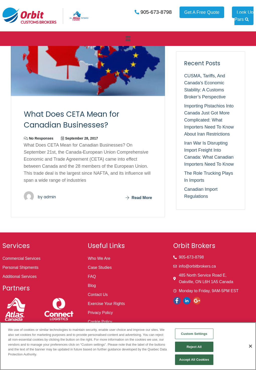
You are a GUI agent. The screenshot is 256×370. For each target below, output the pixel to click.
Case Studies (100, 267)
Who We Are (99, 258)
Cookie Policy (100, 322)
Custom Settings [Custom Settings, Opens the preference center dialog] (194, 334)
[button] (128, 38)
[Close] (250, 346)
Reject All (194, 347)
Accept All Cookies (194, 359)
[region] (128, 346)
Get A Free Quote (201, 12)
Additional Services (20, 276)
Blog (92, 285)
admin (50, 197)
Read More (139, 198)
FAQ (92, 276)
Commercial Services (21, 258)
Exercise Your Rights (106, 303)
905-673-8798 (155, 12)
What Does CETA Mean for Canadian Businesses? (71, 120)
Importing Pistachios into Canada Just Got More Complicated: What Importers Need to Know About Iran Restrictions (209, 120)
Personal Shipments (20, 267)
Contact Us (98, 294)
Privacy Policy (100, 313)
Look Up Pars (243, 16)
